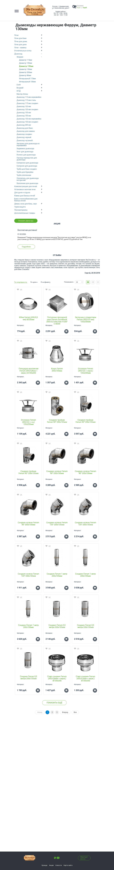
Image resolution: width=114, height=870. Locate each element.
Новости (58, 865)
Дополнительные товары (24, 213)
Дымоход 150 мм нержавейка (29, 119)
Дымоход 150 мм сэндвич (27, 122)
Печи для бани (20, 38)
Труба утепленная (24, 175)
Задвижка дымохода (25, 148)
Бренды (44, 865)
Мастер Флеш (22, 94)
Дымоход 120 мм (24, 106)
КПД (19, 91)
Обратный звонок (83, 858)
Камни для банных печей (24, 196)
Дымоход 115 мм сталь (26, 100)
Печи (16, 35)
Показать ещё (54, 702)
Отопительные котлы (23, 51)
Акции (51, 865)
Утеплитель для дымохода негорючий (28, 179)
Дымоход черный (24, 137)
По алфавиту (45, 282)
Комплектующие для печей (25, 186)
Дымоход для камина (26, 131)
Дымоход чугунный (25, 140)
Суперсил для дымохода (27, 166)
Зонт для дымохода (25, 152)
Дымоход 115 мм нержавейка (29, 97)
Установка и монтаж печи (24, 189)
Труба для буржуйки (25, 172)
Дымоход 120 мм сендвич (27, 109)
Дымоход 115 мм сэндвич (27, 103)
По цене (33, 282)
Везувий (20, 88)
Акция (57, 224)
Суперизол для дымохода (27, 163)
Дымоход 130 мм (24, 113)
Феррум (20, 57)
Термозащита (20, 207)
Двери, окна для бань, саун (25, 204)
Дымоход (18, 54)
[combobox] (79, 282)
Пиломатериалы (20, 210)
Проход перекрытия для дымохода (27, 159)
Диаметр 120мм (25, 63)
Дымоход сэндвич (24, 134)
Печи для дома (20, 41)
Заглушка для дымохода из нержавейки (28, 144)
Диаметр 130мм (26, 66)
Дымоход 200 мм (24, 125)
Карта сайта (68, 865)
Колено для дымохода (26, 155)
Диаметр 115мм (25, 60)
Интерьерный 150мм (27, 82)
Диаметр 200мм (25, 72)
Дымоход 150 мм (24, 116)
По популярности (20, 282)
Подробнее (26, 247)
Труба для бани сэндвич (27, 169)
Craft (19, 85)
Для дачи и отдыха (22, 192)
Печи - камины (20, 48)
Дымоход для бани (25, 128)
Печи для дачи (20, 44)
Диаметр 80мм (25, 75)
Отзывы (57, 255)
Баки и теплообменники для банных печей (25, 200)
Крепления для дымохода (27, 183)
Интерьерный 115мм (27, 78)
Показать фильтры (25, 221)
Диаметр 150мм (25, 69)
